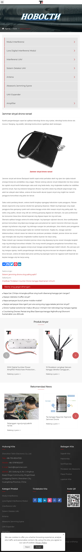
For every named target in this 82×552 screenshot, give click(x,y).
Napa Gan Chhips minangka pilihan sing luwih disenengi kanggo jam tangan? (36, 293)
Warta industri (25, 29)
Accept (38, 547)
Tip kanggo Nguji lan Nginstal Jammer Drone (58, 418)
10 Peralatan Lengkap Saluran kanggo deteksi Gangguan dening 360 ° (58, 368)
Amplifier (11, 103)
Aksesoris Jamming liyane (19, 86)
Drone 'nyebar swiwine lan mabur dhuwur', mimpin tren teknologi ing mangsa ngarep (40, 308)
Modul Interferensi (15, 42)
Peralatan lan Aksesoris (70, 469)
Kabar (15, 29)
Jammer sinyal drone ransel (41, 172)
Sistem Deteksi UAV (16, 68)
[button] (6, 355)
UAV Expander (14, 94)
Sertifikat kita (66, 464)
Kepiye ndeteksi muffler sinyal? (16, 297)
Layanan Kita (66, 479)
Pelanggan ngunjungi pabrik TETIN (19, 424)
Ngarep (7, 29)
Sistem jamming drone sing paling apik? (19, 274)
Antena (10, 77)
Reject (27, 547)
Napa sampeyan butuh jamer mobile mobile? (22, 301)
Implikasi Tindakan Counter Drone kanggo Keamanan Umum (28, 281)
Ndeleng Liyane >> (14, 374)
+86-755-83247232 (14, 458)
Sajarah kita (65, 454)
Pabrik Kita (65, 459)
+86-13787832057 (16, 463)
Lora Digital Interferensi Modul (21, 51)
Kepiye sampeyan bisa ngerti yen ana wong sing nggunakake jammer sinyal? (36, 304)
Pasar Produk (66, 474)
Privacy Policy (41, 543)
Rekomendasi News (41, 386)
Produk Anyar (41, 322)
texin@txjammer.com (17, 467)
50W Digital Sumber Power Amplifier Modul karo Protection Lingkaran (21, 368)
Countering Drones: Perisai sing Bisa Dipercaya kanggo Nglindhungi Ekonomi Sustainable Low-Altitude (36, 313)
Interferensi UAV (14, 59)
